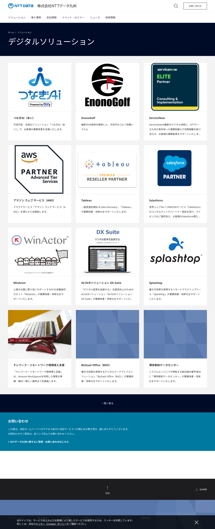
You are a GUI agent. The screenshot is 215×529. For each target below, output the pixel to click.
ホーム (11, 32)
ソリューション (24, 32)
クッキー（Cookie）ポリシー (51, 523)
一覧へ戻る (107, 403)
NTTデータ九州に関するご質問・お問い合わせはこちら (39, 441)
